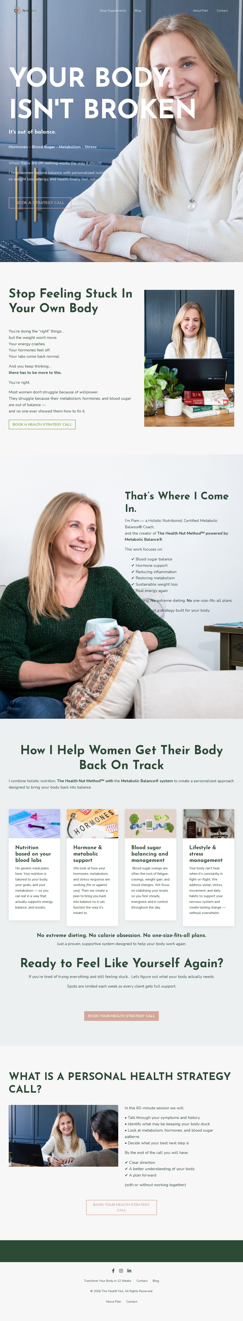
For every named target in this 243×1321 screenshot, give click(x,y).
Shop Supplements (113, 11)
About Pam (200, 11)
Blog (138, 11)
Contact (222, 11)
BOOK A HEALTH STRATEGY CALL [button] (42, 424)
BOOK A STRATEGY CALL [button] (40, 202)
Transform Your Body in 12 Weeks (107, 1281)
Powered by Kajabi (121, 1310)
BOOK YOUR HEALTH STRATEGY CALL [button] (121, 1016)
